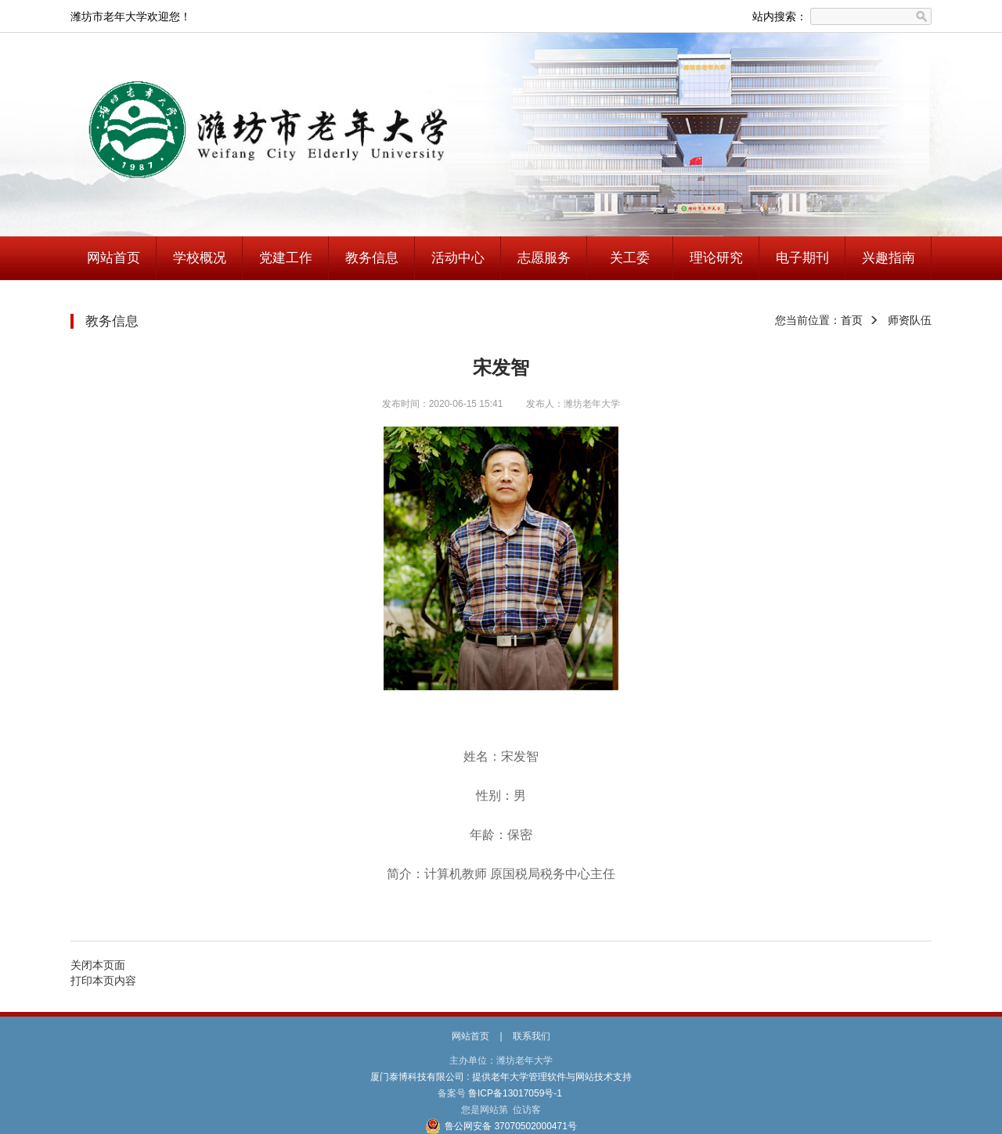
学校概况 (199, 257)
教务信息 (371, 257)
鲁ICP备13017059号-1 (515, 1093)
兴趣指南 (888, 257)
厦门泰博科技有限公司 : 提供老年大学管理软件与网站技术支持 (501, 1076)
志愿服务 (544, 257)
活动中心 (458, 257)
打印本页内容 (103, 980)
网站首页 (113, 257)
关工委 (630, 257)
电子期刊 (802, 257)
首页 (852, 320)
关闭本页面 (97, 965)
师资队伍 (910, 320)
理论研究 (716, 257)
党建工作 (285, 257)
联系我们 (531, 1036)
